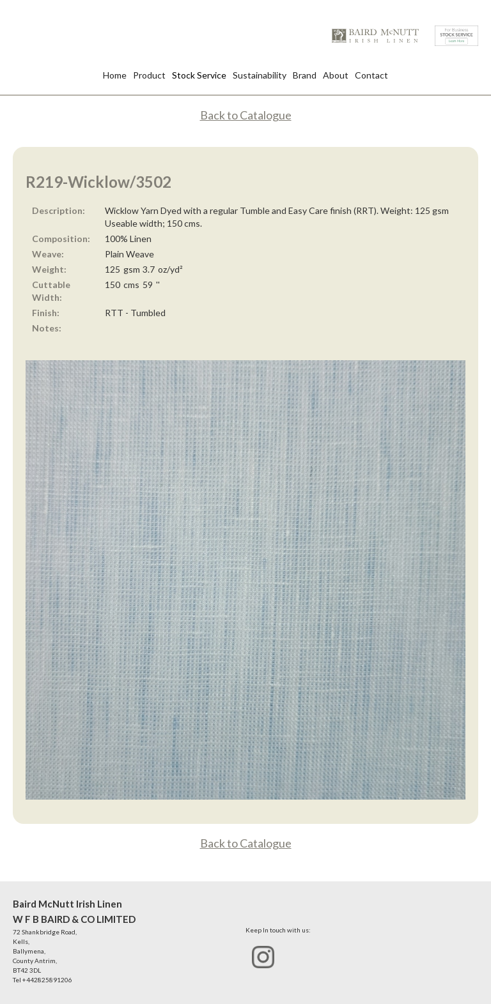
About (335, 75)
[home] (375, 36)
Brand (304, 75)
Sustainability (259, 75)
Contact (371, 75)
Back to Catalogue (246, 115)
